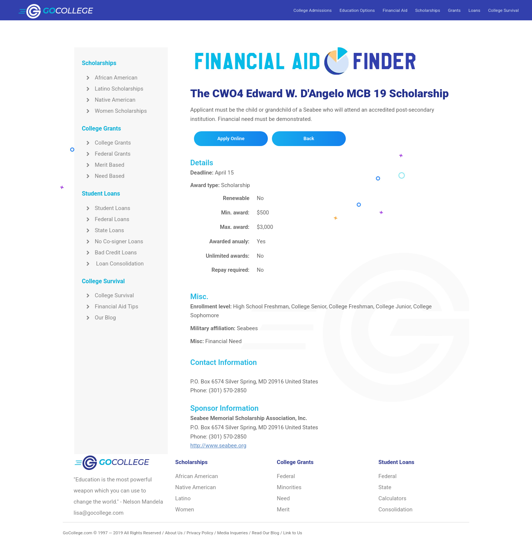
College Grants (106, 142)
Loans (474, 10)
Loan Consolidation (113, 263)
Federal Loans (105, 219)
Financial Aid (395, 10)
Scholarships (427, 10)
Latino (183, 498)
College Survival (503, 10)
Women (184, 509)
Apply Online (230, 138)
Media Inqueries (232, 532)
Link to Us (292, 532)
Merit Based (103, 165)
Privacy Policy (200, 532)
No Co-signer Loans (112, 241)
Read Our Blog (265, 532)
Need (283, 498)
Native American (108, 100)
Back (309, 138)
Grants (454, 10)
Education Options (357, 10)
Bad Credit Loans (109, 252)
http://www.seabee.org (218, 445)
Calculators (392, 498)
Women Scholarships (114, 111)
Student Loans (106, 208)
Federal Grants (106, 153)
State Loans (103, 230)
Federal (286, 476)
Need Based (103, 176)
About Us (174, 532)
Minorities (289, 487)
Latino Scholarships (112, 88)
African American (109, 77)
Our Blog (99, 317)
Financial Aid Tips (110, 306)
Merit (283, 509)
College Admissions (312, 10)
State (384, 487)
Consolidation (395, 509)
